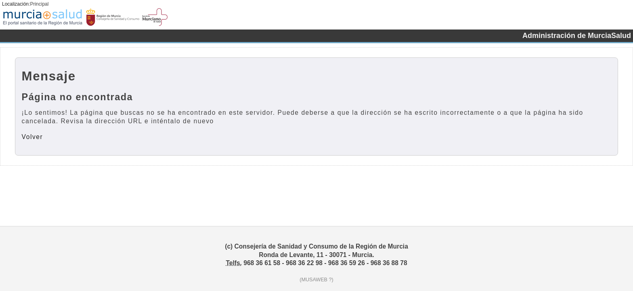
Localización (15, 4)
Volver (32, 136)
